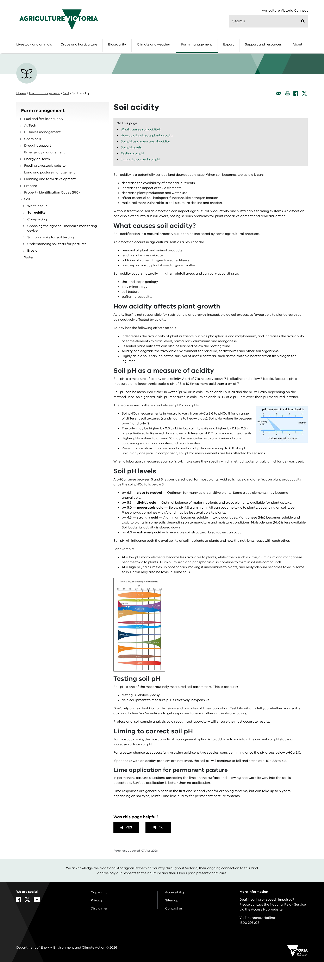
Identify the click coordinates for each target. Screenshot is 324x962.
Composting (37, 219)
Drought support (37, 145)
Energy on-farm (37, 159)
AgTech (30, 125)
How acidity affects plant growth (147, 135)
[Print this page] (287, 93)
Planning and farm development (50, 179)
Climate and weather (153, 44)
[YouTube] (37, 899)
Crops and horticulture (79, 44)
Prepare (30, 186)
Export (228, 44)
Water (29, 257)
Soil (66, 93)
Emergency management (44, 152)
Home (21, 93)
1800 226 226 (249, 922)
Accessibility (175, 892)
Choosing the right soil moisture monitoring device (62, 228)
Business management (42, 132)
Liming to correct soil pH (140, 159)
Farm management (196, 44)
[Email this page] (278, 93)
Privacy (97, 900)
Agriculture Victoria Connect (285, 10)
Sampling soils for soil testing (50, 237)
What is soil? (37, 206)
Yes (129, 827)
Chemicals (32, 139)
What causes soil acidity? (141, 129)
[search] (268, 21)
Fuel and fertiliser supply (43, 119)
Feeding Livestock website (45, 165)
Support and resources (263, 44)
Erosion (33, 250)
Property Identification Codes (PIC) (52, 192)
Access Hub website (266, 909)
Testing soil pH (132, 153)
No (161, 827)
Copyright (99, 892)
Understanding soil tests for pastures (56, 244)
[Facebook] (295, 93)
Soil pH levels (131, 147)
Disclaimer (99, 908)
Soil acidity (36, 212)
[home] (58, 19)
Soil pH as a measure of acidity (145, 141)
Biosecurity (117, 44)
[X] (304, 93)
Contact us (174, 908)
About (297, 44)
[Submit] (303, 21)
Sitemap (171, 900)
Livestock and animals (34, 44)
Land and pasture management (49, 172)
